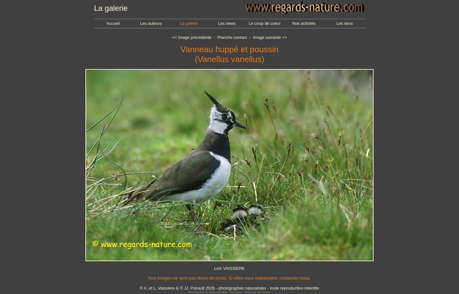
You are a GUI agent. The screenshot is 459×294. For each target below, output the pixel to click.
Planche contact (232, 37)
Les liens (345, 23)
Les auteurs (151, 23)
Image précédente (194, 37)
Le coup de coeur (264, 23)
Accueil (113, 23)
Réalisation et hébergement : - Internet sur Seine (230, 292)
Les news (227, 23)
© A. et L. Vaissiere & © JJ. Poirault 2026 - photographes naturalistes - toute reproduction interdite (229, 288)
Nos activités (304, 23)
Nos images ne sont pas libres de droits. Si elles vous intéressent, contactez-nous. (229, 278)
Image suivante (267, 37)
